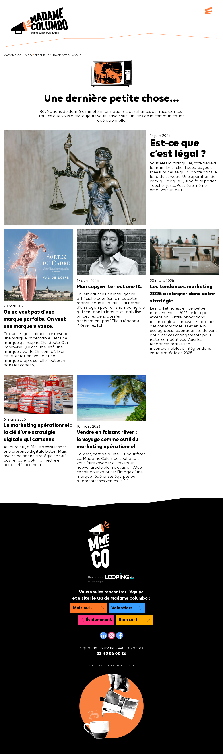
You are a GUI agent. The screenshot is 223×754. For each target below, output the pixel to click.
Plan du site (126, 665)
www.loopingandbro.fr (104, 581)
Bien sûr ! (128, 620)
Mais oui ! (82, 608)
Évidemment (99, 620)
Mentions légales (101, 665)
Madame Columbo (18, 55)
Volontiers (121, 608)
